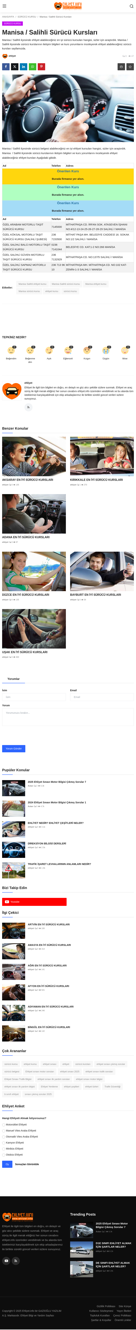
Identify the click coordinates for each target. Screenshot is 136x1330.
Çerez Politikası (122, 1315)
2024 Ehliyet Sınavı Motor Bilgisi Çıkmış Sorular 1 (57, 802)
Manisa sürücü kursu (29, 291)
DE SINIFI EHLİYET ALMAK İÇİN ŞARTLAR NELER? (113, 1265)
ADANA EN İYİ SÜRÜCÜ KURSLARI (26, 537)
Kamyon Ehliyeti (15, 1143)
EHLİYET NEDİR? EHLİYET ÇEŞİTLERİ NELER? (56, 823)
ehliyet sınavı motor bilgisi (89, 1079)
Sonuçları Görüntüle (27, 1164)
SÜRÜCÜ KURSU (27, 16)
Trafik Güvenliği (112, 1087)
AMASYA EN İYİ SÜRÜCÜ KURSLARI (49, 945)
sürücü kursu (70, 291)
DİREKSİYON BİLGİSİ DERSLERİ (47, 843)
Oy (7, 1164)
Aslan (30, 786)
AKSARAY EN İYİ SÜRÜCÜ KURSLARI (27, 480)
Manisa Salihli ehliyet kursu (32, 284)
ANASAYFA (8, 16)
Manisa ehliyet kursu (95, 284)
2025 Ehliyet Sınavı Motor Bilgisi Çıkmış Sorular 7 (57, 782)
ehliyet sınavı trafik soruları (99, 1072)
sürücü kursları (82, 1064)
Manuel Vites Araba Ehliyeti (21, 1131)
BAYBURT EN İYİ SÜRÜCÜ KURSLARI (95, 595)
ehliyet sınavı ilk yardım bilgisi (19, 1087)
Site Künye (124, 1306)
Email (73, 690)
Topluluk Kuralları (99, 1315)
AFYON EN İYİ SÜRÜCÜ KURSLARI (48, 986)
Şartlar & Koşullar (100, 1320)
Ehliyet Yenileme (49, 1087)
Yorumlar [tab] (13, 679)
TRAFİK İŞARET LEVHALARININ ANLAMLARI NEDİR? (59, 864)
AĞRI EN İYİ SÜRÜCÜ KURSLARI (47, 965)
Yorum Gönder (14, 749)
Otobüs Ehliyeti (14, 1155)
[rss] (16, 1261)
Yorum (6, 705)
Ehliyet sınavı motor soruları (40, 1072)
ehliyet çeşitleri (71, 1087)
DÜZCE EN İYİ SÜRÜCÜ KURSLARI (25, 595)
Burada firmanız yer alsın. (68, 178)
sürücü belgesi (11, 1072)
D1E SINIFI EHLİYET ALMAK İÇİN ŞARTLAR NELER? (113, 1245)
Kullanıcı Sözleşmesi (100, 1311)
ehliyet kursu (51, 291)
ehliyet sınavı (49, 1064)
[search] (131, 6)
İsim (4, 690)
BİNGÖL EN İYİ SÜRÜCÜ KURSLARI (49, 1027)
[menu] (4, 6)
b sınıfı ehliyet (11, 1094)
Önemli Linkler (122, 1320)
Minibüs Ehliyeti (14, 1149)
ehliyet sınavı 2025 (69, 1072)
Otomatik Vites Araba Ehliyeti (22, 1137)
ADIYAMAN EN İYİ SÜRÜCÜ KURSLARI (51, 1007)
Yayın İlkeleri (123, 1311)
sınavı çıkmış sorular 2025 (38, 1094)
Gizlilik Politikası (105, 1306)
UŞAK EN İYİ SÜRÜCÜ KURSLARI (24, 652)
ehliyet (28, 382)
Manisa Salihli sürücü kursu (66, 284)
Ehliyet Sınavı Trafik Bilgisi (17, 1079)
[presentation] (29, 736)
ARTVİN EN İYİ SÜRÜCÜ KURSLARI (49, 924)
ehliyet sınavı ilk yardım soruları (54, 1079)
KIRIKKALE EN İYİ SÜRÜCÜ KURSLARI (96, 480)
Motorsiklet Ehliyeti (16, 1125)
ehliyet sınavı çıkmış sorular (111, 1064)
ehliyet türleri (91, 1087)
